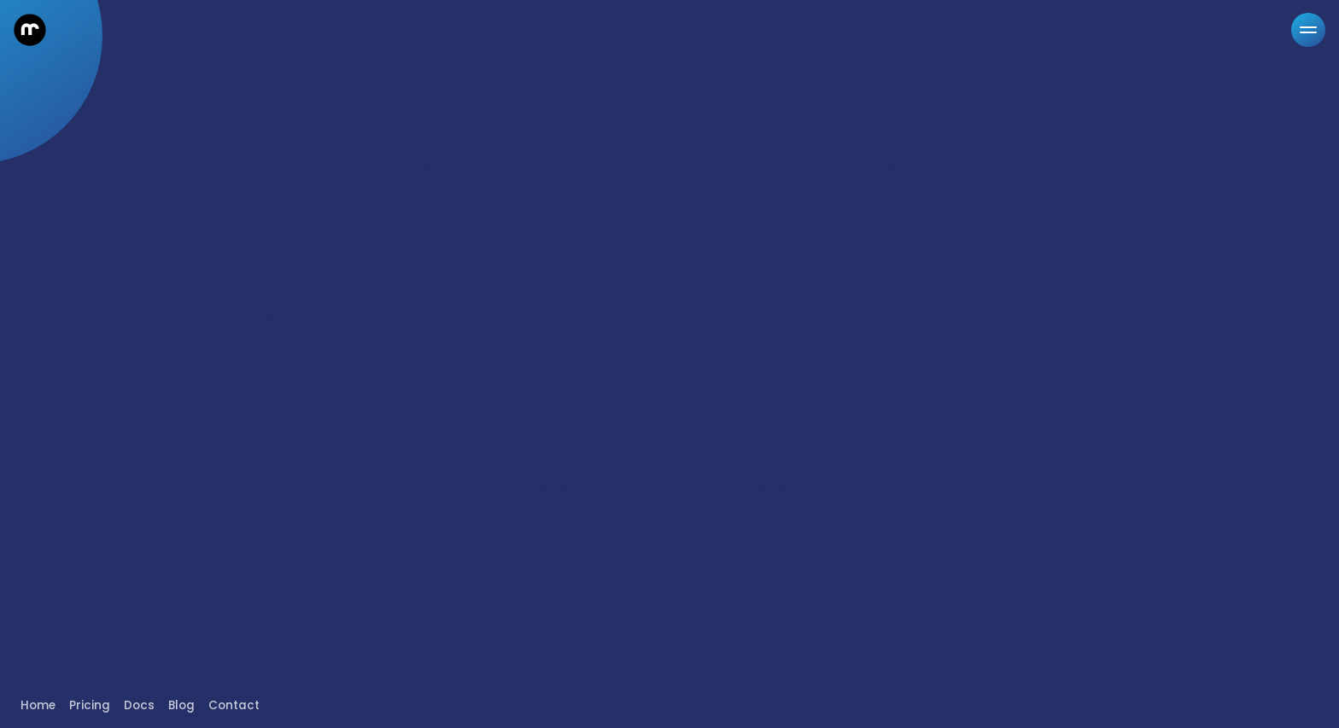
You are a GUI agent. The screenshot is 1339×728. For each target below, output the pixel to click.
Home (38, 705)
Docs (139, 705)
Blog (181, 705)
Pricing (89, 705)
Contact (234, 705)
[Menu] (1308, 30)
